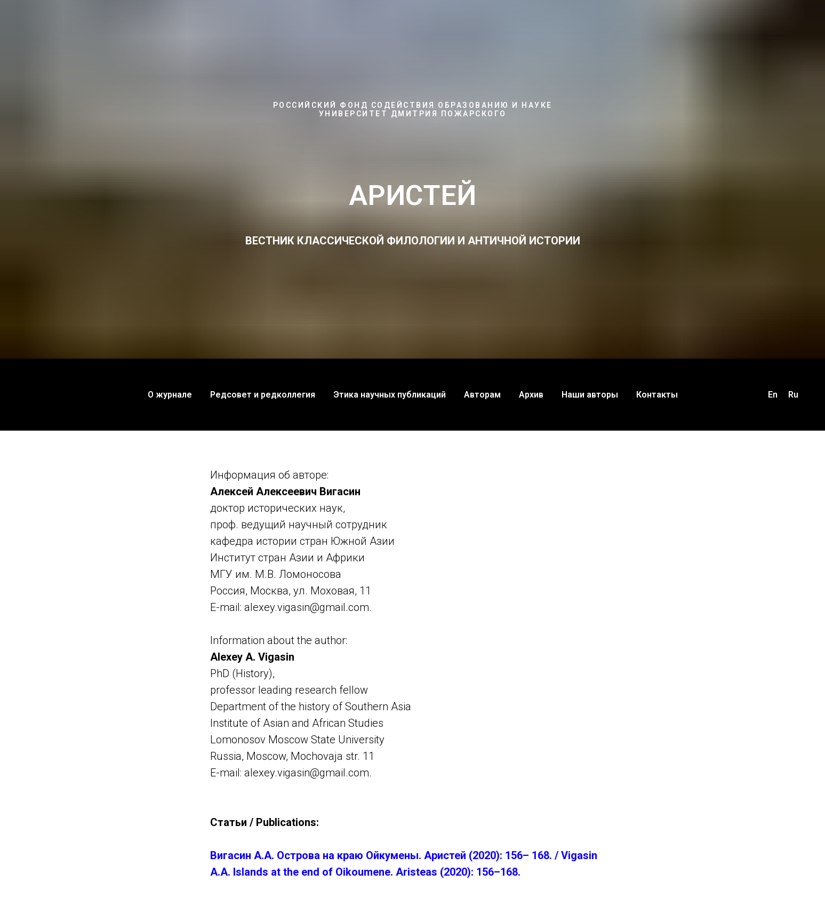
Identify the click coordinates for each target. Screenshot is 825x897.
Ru (793, 395)
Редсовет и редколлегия (262, 395)
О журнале (170, 395)
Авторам (482, 395)
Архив (531, 395)
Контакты (657, 395)
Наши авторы (590, 395)
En (773, 395)
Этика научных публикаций (389, 395)
